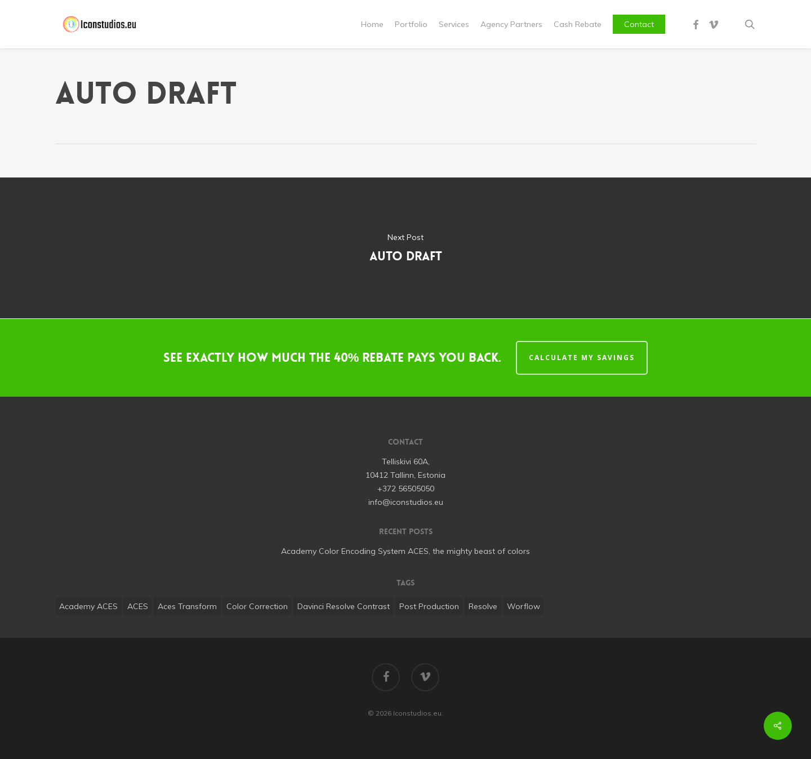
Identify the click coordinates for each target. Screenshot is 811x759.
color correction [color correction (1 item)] (257, 606)
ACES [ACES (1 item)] (137, 606)
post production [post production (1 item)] (429, 606)
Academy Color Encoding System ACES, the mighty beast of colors (405, 551)
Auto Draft (405, 247)
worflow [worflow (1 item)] (523, 606)
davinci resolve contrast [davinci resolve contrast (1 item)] (343, 606)
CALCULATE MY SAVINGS (582, 357)
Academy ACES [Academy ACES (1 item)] (88, 606)
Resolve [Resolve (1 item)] (483, 606)
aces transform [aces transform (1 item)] (187, 606)
